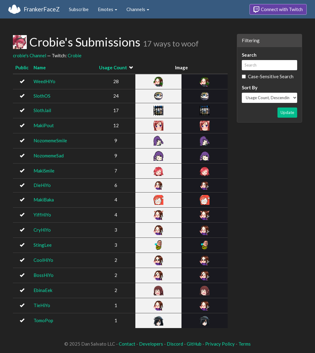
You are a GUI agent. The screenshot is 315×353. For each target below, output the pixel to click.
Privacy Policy (220, 344)
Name (40, 67)
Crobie (75, 55)
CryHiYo (42, 230)
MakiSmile (44, 170)
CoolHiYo (43, 260)
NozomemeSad (49, 155)
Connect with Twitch (278, 9)
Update (287, 112)
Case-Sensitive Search (267, 76)
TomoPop (43, 320)
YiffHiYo (42, 214)
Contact (127, 344)
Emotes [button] (107, 9)
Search (249, 55)
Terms (244, 344)
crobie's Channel (29, 55)
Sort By (249, 87)
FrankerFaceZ (42, 9)
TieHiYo (42, 305)
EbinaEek (43, 290)
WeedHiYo (44, 81)
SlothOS (42, 96)
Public (22, 67)
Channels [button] (137, 9)
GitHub (194, 344)
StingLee (43, 245)
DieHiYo (42, 185)
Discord (175, 344)
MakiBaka (44, 199)
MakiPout (44, 125)
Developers (151, 344)
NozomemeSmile (50, 140)
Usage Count (113, 67)
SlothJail (42, 110)
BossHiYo (44, 275)
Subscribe (79, 9)
